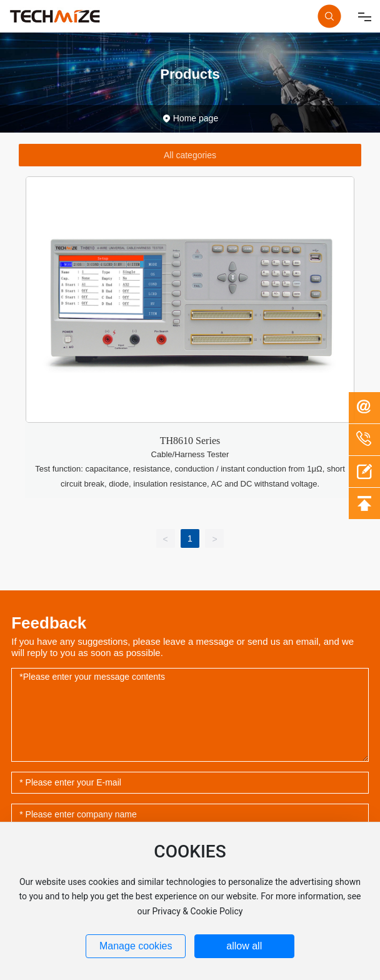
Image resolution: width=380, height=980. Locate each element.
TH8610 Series (190, 440)
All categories (190, 155)
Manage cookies (135, 946)
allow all (244, 946)
